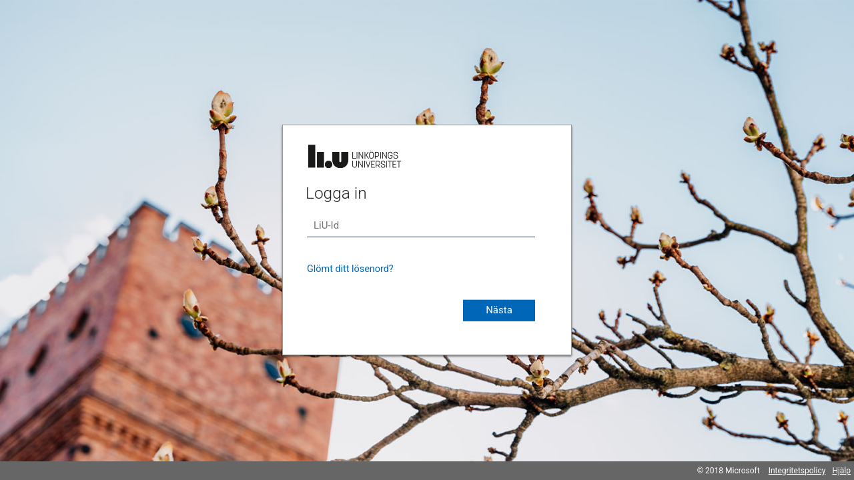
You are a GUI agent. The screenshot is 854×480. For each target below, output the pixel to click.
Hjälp (841, 470)
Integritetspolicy (797, 470)
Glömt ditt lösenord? (350, 269)
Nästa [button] (499, 310)
